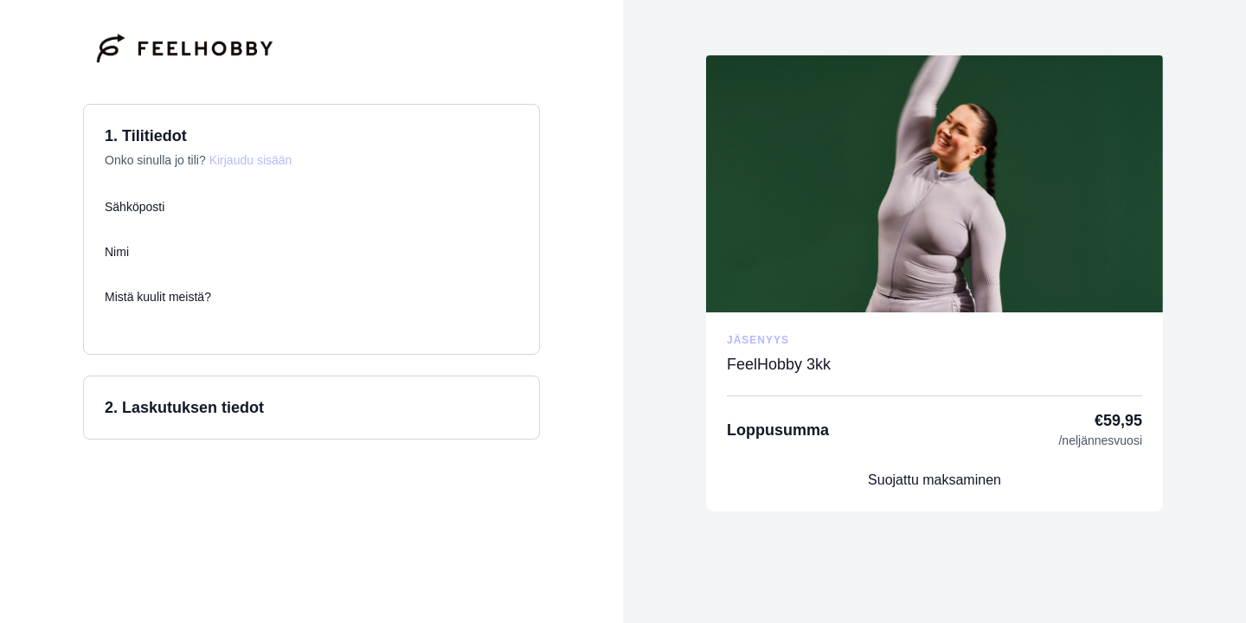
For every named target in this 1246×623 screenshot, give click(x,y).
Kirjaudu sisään (250, 160)
